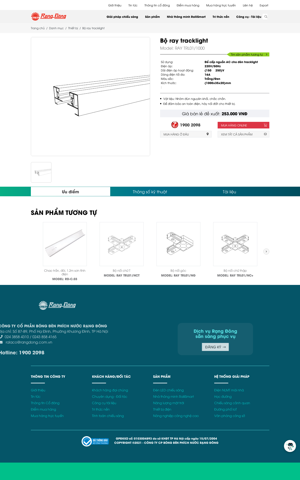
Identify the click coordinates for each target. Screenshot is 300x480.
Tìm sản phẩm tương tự (249, 54)
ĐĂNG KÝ (171, 347)
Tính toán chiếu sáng (108, 415)
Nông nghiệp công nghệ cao (176, 415)
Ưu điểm (70, 191)
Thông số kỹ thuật (150, 191)
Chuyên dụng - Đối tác (109, 396)
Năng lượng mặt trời (168, 403)
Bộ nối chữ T (121, 270)
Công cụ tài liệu (104, 403)
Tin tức (132, 5)
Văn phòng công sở (229, 415)
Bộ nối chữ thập (235, 270)
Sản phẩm (152, 16)
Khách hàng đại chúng (110, 390)
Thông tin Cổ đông (45, 403)
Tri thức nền (221, 16)
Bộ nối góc (178, 270)
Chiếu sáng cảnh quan (232, 403)
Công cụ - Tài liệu (248, 16)
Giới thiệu (114, 5)
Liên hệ (248, 5)
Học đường (223, 396)
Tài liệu (229, 191)
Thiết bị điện (162, 409)
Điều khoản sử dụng (249, 303)
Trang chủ (38, 28)
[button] (266, 252)
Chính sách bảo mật (282, 303)
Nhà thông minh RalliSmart (186, 16)
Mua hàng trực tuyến (221, 5)
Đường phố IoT (225, 409)
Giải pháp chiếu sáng (122, 16)
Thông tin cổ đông (157, 5)
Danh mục (56, 28)
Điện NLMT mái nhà (229, 390)
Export (264, 5)
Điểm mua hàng (188, 5)
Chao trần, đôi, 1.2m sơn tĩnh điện (64, 272)
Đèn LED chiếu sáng (168, 390)
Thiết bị (73, 28)
